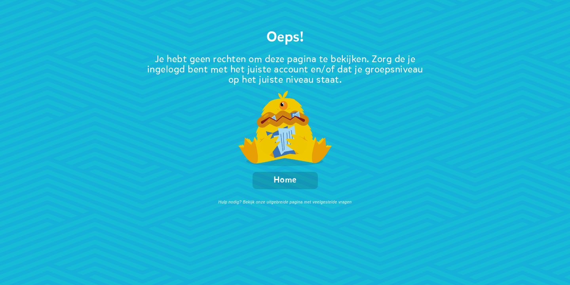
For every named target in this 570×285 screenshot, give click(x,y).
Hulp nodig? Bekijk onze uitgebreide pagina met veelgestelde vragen (285, 202)
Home (285, 180)
